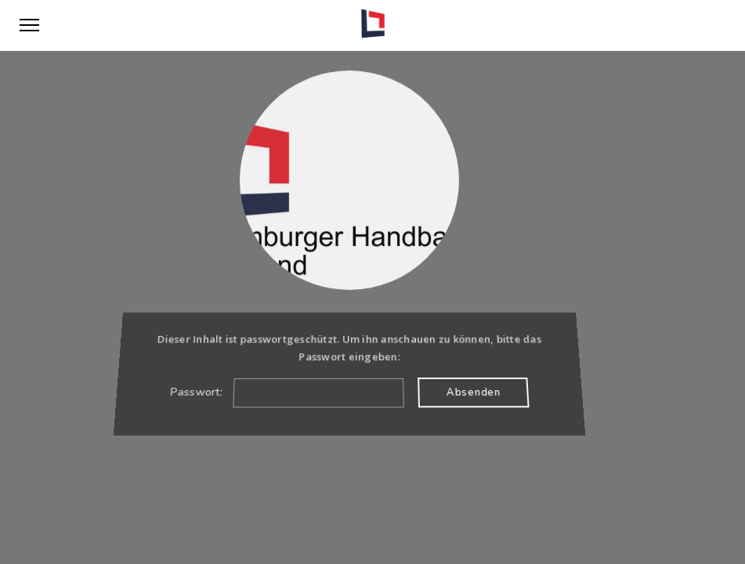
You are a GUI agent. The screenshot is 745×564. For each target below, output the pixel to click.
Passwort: (285, 392)
